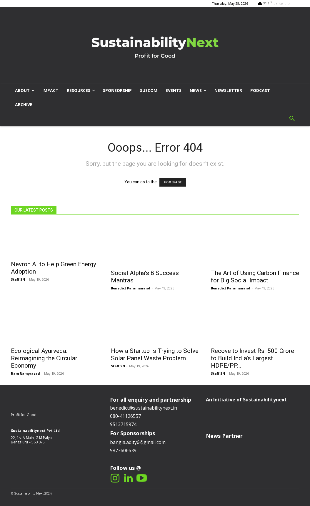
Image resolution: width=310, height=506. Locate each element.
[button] (292, 119)
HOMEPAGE (172, 182)
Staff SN (18, 279)
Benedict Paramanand (130, 288)
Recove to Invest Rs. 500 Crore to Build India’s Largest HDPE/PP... (252, 358)
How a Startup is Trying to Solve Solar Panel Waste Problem (155, 354)
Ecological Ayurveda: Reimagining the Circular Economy (44, 358)
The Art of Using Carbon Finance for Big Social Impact (255, 276)
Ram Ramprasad (25, 373)
